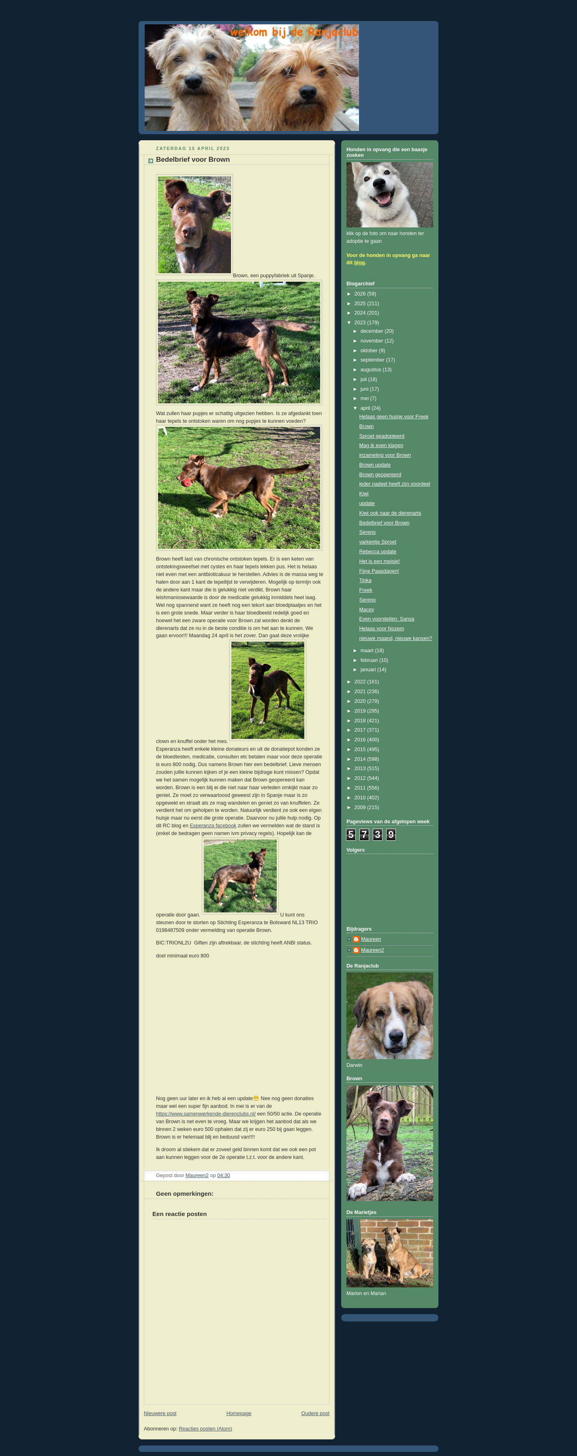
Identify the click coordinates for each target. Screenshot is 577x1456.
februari (370, 660)
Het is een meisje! (379, 561)
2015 (361, 749)
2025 (361, 303)
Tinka (365, 580)
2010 (361, 798)
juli (364, 379)
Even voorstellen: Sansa (387, 619)
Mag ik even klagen (381, 445)
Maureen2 (372, 950)
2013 (361, 768)
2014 (361, 759)
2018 (361, 721)
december (373, 331)
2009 (361, 807)
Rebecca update (378, 552)
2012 (361, 778)
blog (359, 263)
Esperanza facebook (213, 826)
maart (368, 650)
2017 (361, 730)
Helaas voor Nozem (381, 629)
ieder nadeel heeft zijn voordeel (394, 484)
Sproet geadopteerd (381, 436)
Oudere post (315, 1413)
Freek (365, 590)
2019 (361, 711)
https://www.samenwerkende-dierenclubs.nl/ (206, 1114)
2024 (361, 313)
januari (369, 669)
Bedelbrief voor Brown (384, 523)
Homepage (239, 1413)
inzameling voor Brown (385, 455)
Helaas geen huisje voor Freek (394, 417)
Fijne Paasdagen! (379, 571)
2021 (361, 691)
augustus (372, 370)
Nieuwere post (160, 1413)
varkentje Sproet (378, 542)
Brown (366, 426)
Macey (366, 609)
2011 (361, 788)
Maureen (371, 939)
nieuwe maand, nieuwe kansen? (395, 638)
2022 (361, 682)
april (366, 408)
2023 (361, 322)
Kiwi (364, 494)
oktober (370, 350)
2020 (361, 701)
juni (365, 389)
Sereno (367, 532)
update (367, 503)
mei (365, 398)
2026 (361, 294)
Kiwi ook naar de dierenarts (390, 513)
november (373, 341)
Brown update (375, 465)
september (373, 360)
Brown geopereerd (380, 474)
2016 (361, 740)
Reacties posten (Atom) (205, 1429)
